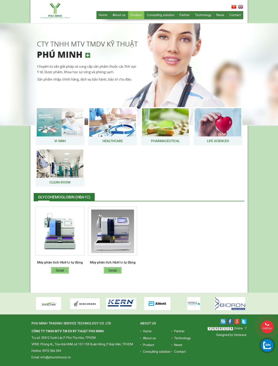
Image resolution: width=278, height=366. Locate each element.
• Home (146, 331)
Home (103, 15)
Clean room (60, 182)
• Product (147, 345)
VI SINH (60, 141)
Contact (235, 15)
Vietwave (240, 335)
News (220, 15)
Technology (203, 15)
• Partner (178, 331)
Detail (60, 270)
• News (176, 345)
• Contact (178, 352)
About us (119, 15)
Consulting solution (160, 15)
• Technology (181, 338)
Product (136, 15)
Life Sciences (218, 141)
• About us (148, 338)
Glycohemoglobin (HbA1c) (64, 197)
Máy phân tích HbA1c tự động (60, 262)
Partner (184, 15)
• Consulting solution (155, 352)
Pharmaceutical (165, 141)
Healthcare (113, 141)
